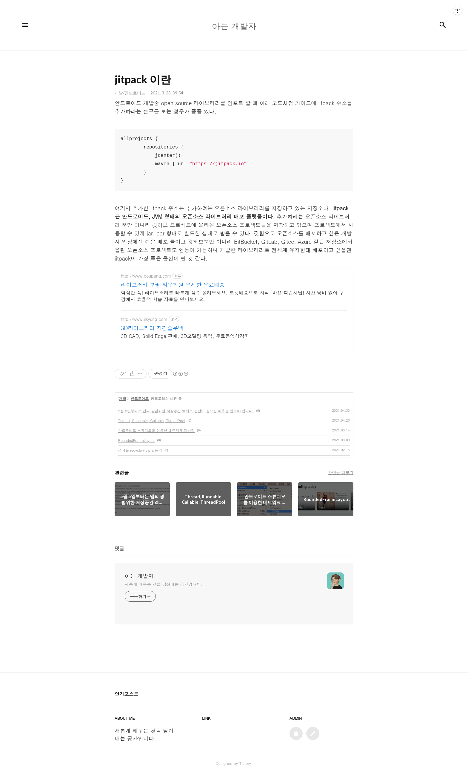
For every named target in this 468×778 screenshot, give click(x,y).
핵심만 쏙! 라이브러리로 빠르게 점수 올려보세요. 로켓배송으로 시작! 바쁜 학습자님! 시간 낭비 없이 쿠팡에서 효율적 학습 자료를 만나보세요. (232, 296)
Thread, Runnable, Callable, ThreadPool (151, 420)
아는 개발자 (139, 576)
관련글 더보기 (340, 472)
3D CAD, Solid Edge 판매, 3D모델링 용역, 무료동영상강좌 (185, 336)
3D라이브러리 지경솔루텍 (152, 328)
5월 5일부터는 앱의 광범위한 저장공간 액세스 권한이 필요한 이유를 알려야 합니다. (186, 410)
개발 (122, 398)
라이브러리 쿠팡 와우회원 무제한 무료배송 (173, 284)
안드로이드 (140, 398)
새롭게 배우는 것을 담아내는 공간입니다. (163, 584)
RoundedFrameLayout (136, 440)
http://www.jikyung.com (144, 319)
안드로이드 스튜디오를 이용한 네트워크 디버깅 (156, 430)
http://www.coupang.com (146, 275)
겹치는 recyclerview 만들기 (140, 450)
